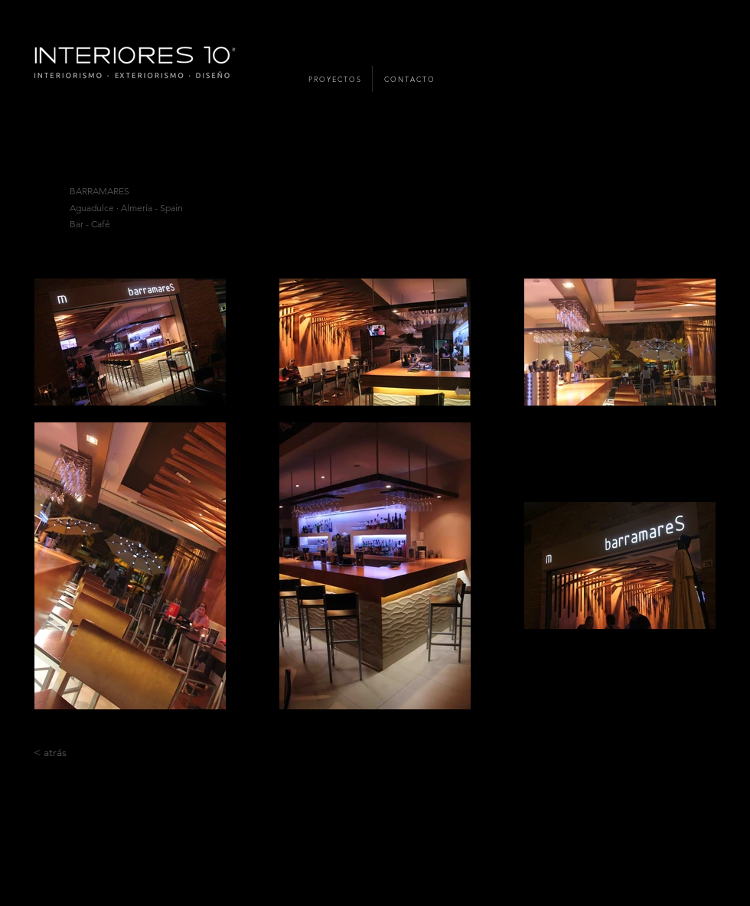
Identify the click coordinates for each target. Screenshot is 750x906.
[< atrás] (50, 753)
